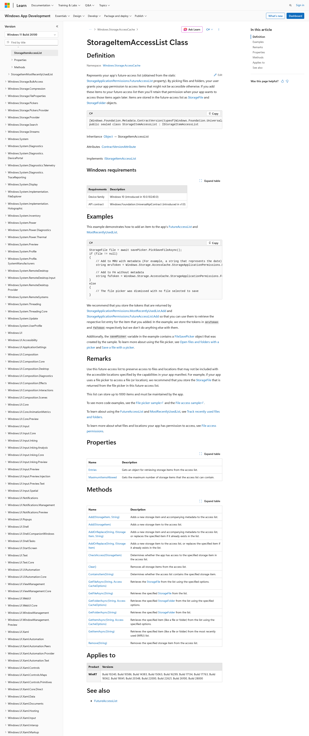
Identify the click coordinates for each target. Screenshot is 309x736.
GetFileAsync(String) (100, 593)
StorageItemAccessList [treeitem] (28, 53)
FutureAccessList (180, 226)
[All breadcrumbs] (90, 29)
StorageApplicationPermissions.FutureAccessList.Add (123, 316)
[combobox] (31, 34)
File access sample (188, 403)
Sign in (300, 5)
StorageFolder (96, 103)
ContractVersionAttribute (119, 146)
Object (108, 136)
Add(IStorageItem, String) (103, 517)
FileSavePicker (184, 336)
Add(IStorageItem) (99, 524)
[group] (154, 123)
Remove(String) (97, 643)
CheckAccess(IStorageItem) (105, 555)
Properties (259, 52)
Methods (258, 57)
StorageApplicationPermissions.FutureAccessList (120, 81)
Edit (218, 75)
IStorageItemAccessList (120, 158)
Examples (258, 42)
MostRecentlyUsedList (102, 232)
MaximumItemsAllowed (102, 477)
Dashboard (295, 16)
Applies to (259, 62)
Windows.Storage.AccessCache (116, 29)
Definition (259, 37)
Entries (92, 470)
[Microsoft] (7, 5)
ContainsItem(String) (101, 574)
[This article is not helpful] (287, 81)
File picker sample (148, 403)
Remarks (258, 47)
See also (257, 67)
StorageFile (195, 97)
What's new (275, 16)
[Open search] (290, 5)
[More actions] (218, 29)
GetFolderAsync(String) (102, 612)
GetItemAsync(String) (101, 631)
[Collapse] (57, 26)
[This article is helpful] (282, 81)
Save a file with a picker (118, 347)
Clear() (92, 567)
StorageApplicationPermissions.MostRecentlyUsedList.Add (126, 311)
